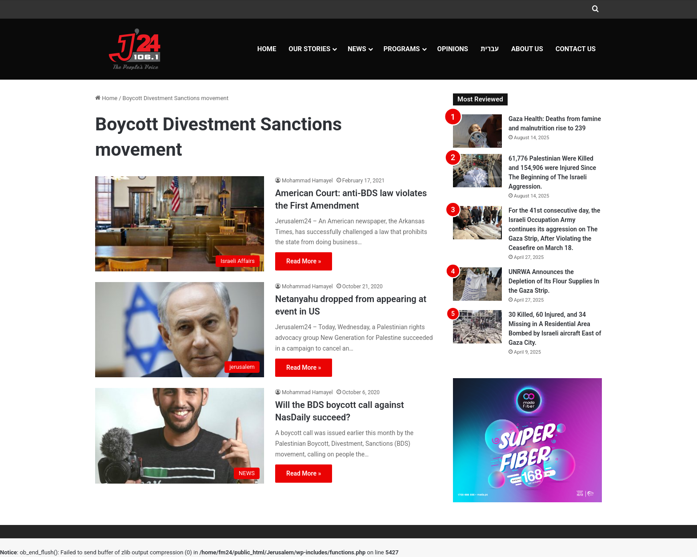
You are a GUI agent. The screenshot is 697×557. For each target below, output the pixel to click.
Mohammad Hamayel (307, 181)
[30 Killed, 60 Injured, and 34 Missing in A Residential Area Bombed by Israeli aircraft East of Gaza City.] (477, 326)
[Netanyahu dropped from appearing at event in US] (179, 329)
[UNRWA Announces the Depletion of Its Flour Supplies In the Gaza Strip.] (477, 284)
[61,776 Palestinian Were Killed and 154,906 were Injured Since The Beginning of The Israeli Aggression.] (477, 170)
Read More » (303, 261)
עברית (490, 49)
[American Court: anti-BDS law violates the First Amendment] (179, 223)
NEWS (357, 49)
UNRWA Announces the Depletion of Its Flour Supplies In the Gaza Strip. (554, 281)
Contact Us (576, 49)
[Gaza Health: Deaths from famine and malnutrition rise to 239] (477, 131)
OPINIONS (453, 49)
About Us (527, 49)
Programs (402, 49)
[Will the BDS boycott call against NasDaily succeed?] (179, 435)
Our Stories (309, 49)
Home (266, 49)
